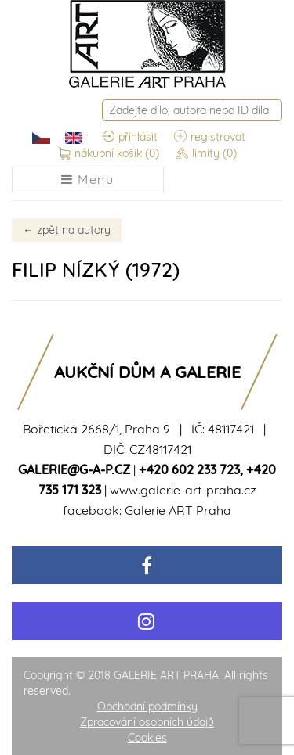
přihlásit (130, 138)
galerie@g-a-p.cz (74, 469)
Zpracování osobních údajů (147, 722)
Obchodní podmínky (147, 706)
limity (206, 154)
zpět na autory (67, 230)
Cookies (147, 738)
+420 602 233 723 (189, 469)
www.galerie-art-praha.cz (183, 490)
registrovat (209, 138)
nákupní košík (108, 154)
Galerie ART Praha (178, 510)
